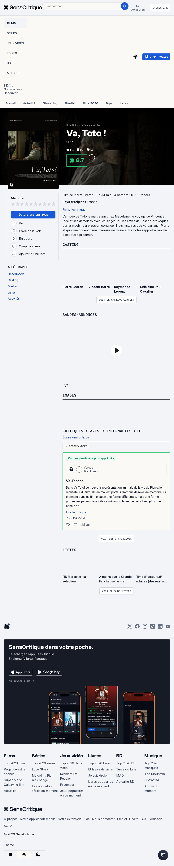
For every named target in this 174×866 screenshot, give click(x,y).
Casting (71, 244)
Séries (38, 755)
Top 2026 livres (99, 763)
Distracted (151, 780)
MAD (120, 775)
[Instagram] (145, 627)
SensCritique (73, 125)
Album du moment (151, 788)
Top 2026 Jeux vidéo (71, 765)
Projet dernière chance (14, 771)
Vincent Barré (99, 287)
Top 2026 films (14, 763)
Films (87, 125)
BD (119, 755)
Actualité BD (125, 781)
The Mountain (154, 774)
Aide (86, 819)
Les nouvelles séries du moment (45, 788)
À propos (11, 819)
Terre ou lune (126, 769)
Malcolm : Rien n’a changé (42, 778)
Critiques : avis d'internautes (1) (102, 430)
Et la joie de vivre (100, 769)
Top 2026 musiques (151, 765)
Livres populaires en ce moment (100, 784)
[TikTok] (152, 627)
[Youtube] (168, 627)
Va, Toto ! (98, 125)
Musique (153, 755)
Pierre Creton (73, 287)
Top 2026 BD (126, 763)
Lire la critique (76, 512)
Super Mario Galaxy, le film (14, 782)
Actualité (10, 791)
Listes (69, 549)
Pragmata (67, 785)
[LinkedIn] (160, 627)
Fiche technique (74, 209)
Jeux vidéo (71, 755)
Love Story (40, 769)
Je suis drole (97, 775)
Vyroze (89, 467)
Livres (94, 755)
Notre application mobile (37, 819)
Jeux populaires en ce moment (72, 793)
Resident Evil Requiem (69, 776)
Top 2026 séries (43, 763)
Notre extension (69, 819)
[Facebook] (137, 627)
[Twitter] (129, 627)
